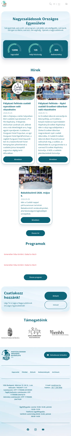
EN (54, 4)
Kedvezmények (44, 372)
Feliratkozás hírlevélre (57, 355)
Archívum (55, 372)
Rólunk (33, 372)
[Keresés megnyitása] (50, 4)
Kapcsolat (15, 372)
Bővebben (18, 159)
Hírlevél (56, 305)
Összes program (35, 277)
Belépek (56, 296)
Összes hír (35, 233)
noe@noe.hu (56, 385)
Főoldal (24, 372)
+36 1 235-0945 (56, 388)
